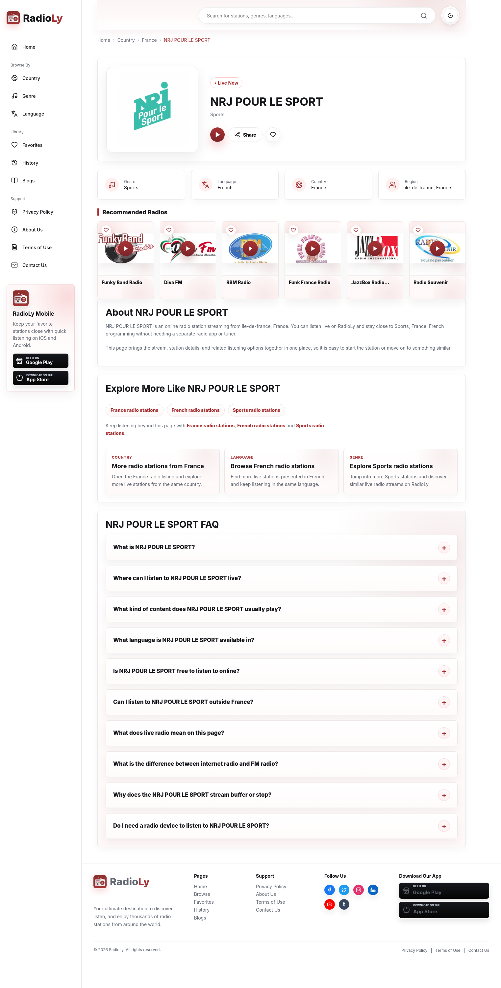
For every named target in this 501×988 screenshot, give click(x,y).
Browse (202, 894)
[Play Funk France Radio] (312, 248)
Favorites (204, 902)
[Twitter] (344, 890)
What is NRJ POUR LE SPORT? (154, 547)
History (202, 910)
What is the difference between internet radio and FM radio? (195, 764)
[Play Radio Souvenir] (437, 248)
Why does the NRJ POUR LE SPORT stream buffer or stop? (192, 794)
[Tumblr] (344, 904)
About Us (266, 894)
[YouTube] (329, 904)
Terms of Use (270, 902)
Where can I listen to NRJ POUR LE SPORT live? (177, 578)
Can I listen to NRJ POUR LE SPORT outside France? (183, 702)
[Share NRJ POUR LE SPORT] (245, 134)
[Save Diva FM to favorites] (168, 230)
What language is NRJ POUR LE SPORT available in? (183, 640)
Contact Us (268, 910)
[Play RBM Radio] (250, 248)
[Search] (423, 15)
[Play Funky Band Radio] (125, 248)
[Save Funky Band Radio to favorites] (106, 230)
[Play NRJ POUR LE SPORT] (217, 134)
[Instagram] (358, 890)
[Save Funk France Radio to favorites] (293, 230)
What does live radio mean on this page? (168, 733)
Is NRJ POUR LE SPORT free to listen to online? (176, 671)
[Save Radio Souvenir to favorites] (418, 230)
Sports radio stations (256, 410)
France (149, 40)
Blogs (200, 918)
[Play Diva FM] (187, 248)
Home (103, 40)
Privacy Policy (271, 886)
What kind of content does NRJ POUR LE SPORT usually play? (197, 609)
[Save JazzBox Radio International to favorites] (356, 230)
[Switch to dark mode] (450, 15)
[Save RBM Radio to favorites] (231, 230)
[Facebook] (329, 890)
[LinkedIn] (373, 890)
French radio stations (196, 410)
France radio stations (135, 410)
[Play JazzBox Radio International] (375, 248)
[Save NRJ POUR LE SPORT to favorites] (273, 134)
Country (126, 40)
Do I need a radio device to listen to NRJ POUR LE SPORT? (191, 825)
